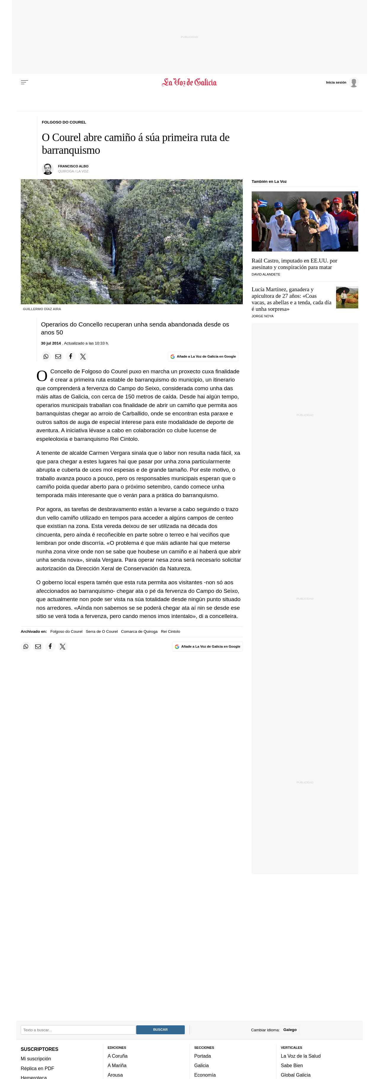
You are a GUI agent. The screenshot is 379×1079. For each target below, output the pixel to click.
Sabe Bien (292, 1065)
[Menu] (24, 82)
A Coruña (118, 1056)
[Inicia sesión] (342, 82)
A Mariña (117, 1065)
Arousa (115, 1075)
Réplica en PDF (37, 1068)
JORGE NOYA (263, 316)
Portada (202, 1056)
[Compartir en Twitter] (83, 356)
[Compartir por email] (58, 356)
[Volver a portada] (189, 82)
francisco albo (73, 166)
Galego (290, 1029)
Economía (205, 1075)
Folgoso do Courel (66, 631)
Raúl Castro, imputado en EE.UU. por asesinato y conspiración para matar (294, 263)
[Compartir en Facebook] (71, 356)
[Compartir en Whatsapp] (46, 356)
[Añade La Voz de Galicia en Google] (203, 356)
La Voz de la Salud (301, 1056)
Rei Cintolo (170, 631)
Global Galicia (296, 1075)
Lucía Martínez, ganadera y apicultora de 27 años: (292, 299)
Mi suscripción (36, 1058)
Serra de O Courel (102, 631)
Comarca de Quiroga (139, 631)
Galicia (201, 1065)
